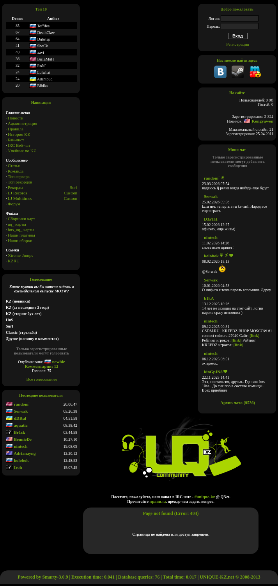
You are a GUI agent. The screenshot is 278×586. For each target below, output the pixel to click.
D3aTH (211, 219)
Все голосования (42, 379)
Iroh (14, 467)
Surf (73, 187)
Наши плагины (21, 235)
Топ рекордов (20, 182)
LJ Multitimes (20, 198)
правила (157, 501)
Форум (14, 203)
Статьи (14, 165)
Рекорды (15, 187)
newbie (54, 361)
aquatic (17, 425)
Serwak (17, 411)
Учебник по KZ (22, 150)
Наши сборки (20, 240)
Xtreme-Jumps (20, 255)
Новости (15, 118)
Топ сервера (19, 176)
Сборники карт (21, 218)
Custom (70, 193)
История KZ (19, 134)
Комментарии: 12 (41, 366)
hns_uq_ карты (21, 229)
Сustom (70, 198)
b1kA (209, 298)
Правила (15, 128)
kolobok (17, 460)
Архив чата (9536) (237, 402)
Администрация (22, 123)
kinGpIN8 (213, 371)
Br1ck (15, 432)
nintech (17, 446)
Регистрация (237, 44)
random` (18, 404)
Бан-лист (16, 139)
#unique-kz (205, 496)
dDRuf (16, 418)
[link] (255, 335)
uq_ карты (17, 224)
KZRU (13, 260)
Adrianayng (20, 453)
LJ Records (17, 193)
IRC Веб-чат (19, 145)
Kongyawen (258, 121)
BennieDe (19, 439)
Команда (15, 171)
